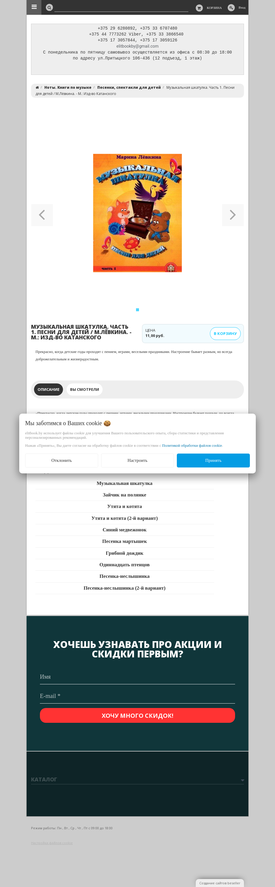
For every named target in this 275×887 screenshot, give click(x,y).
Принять (213, 460)
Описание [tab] (48, 390)
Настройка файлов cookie (52, 843)
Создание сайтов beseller (219, 883)
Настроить (137, 460)
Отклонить (61, 460)
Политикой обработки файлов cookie (192, 445)
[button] (42, 214)
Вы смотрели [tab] (84, 390)
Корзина (214, 7)
